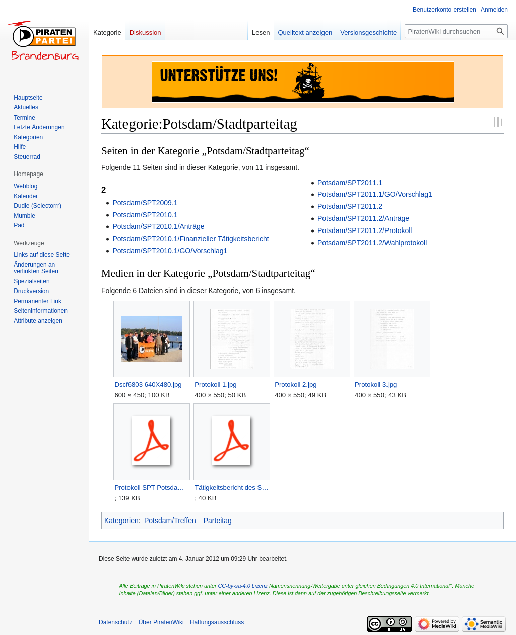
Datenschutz (116, 622)
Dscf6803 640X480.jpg (147, 384)
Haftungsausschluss (217, 622)
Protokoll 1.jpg (215, 384)
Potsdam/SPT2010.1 (144, 215)
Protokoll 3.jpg (376, 384)
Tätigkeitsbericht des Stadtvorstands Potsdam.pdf (232, 487)
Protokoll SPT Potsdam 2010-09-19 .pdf (151, 487)
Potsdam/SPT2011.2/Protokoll (364, 230)
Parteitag (218, 520)
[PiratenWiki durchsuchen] (456, 31)
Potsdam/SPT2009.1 (144, 203)
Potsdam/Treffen (170, 520)
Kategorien (121, 520)
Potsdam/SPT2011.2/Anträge (363, 218)
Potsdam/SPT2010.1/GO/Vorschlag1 (169, 251)
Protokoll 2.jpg (295, 384)
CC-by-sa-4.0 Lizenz (243, 586)
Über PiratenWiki (161, 622)
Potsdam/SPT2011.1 (349, 183)
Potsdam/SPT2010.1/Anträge (158, 226)
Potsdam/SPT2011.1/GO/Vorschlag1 (374, 194)
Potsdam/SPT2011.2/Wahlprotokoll (372, 243)
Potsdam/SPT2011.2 (349, 206)
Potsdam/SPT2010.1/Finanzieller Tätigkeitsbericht (190, 239)
